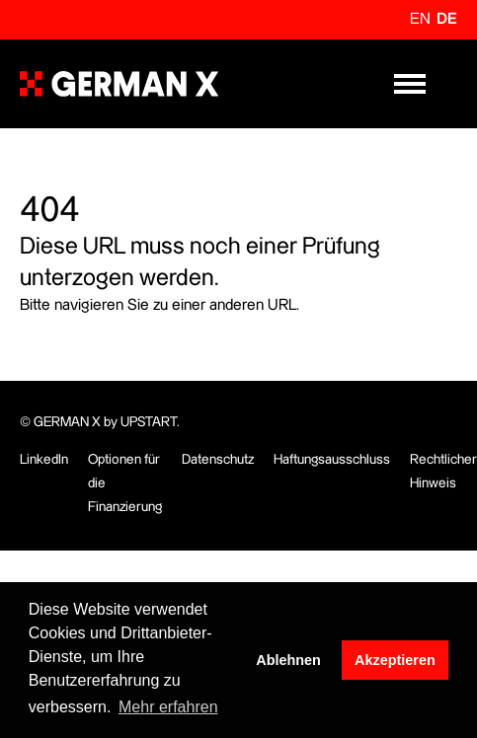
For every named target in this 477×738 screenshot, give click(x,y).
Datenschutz (218, 460)
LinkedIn (44, 460)
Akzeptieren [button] (395, 660)
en (420, 19)
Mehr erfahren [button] (168, 707)
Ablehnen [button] (288, 660)
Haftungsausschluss (332, 460)
